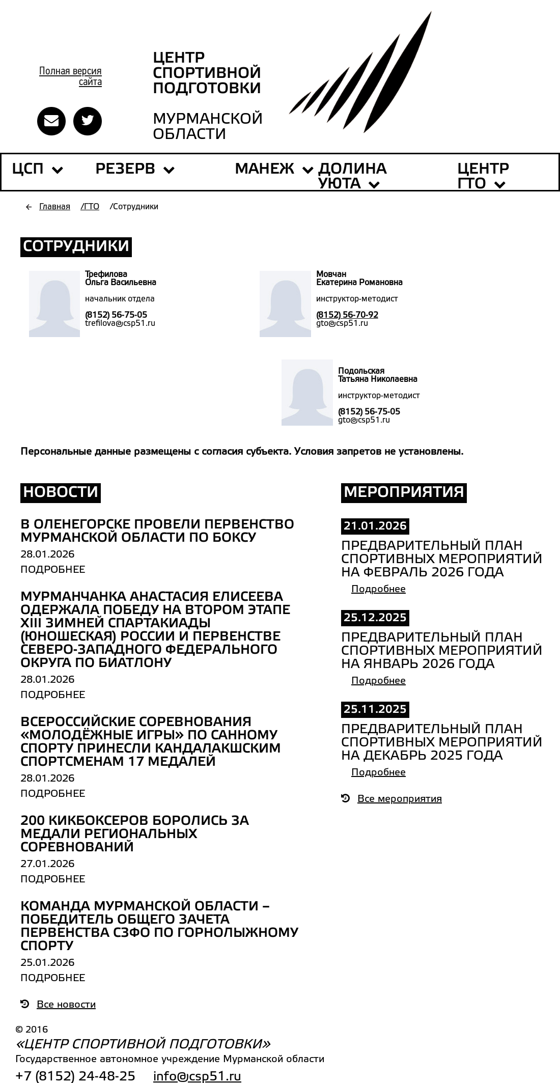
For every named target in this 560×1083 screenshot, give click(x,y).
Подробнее (52, 570)
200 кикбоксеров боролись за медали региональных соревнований (134, 834)
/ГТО (89, 207)
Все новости (58, 1005)
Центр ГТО (483, 176)
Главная (54, 207)
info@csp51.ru (197, 1077)
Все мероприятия (391, 799)
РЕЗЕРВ (135, 169)
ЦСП (28, 169)
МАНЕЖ (264, 169)
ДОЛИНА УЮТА (352, 176)
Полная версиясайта (70, 77)
